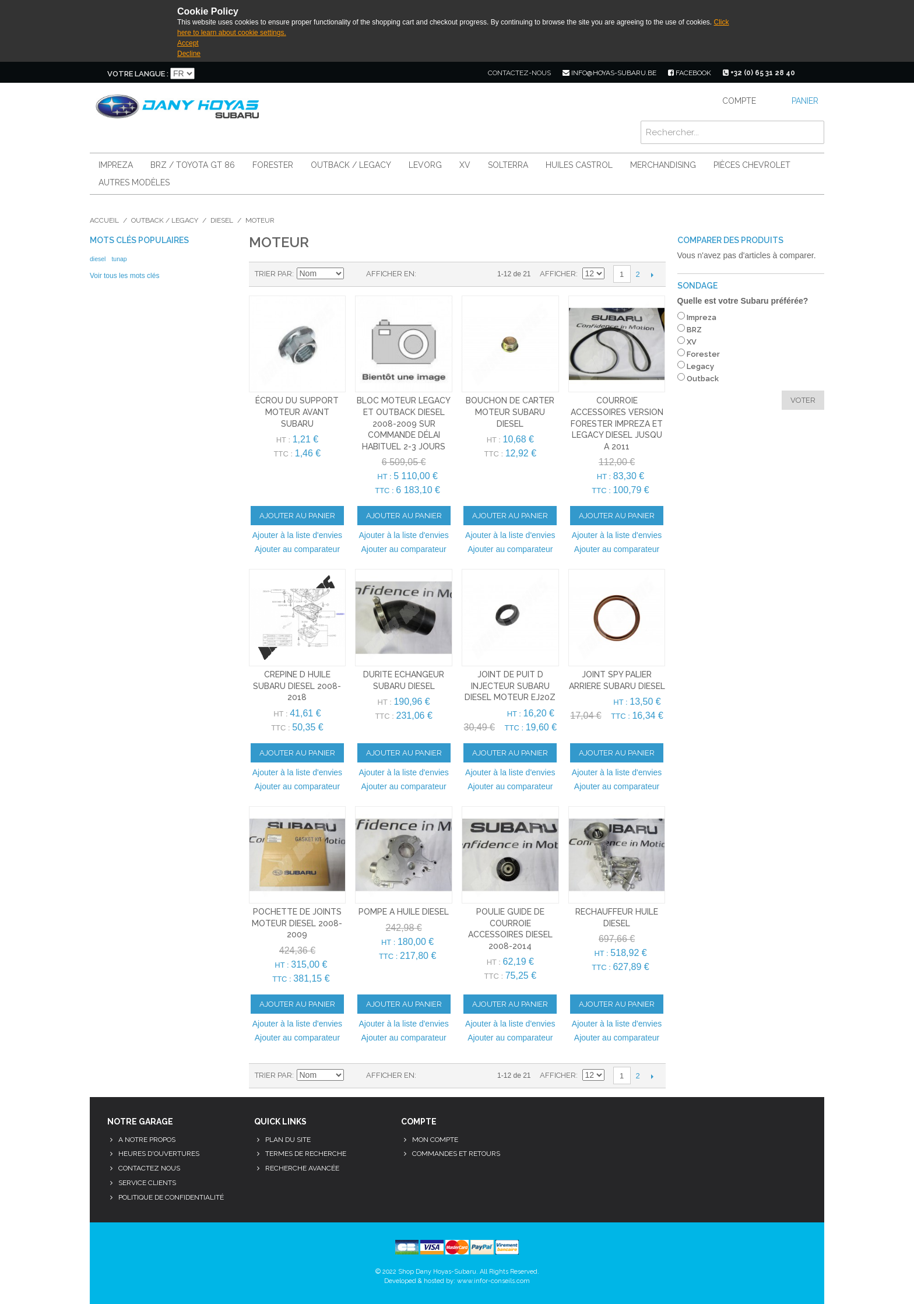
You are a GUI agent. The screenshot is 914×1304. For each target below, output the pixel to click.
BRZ (694, 329)
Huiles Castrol (579, 165)
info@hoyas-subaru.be (609, 73)
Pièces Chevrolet (751, 165)
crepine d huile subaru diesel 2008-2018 (297, 686)
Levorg (425, 165)
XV (464, 165)
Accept (188, 43)
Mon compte (435, 1140)
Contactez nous (149, 1168)
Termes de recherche (305, 1154)
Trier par (273, 273)
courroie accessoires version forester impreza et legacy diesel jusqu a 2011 (617, 423)
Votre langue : (137, 73)
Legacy (700, 366)
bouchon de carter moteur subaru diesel (510, 412)
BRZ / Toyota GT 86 (192, 165)
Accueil (104, 220)
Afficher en (390, 273)
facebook (689, 73)
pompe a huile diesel (403, 911)
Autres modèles (134, 182)
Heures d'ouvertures (158, 1154)
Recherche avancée (302, 1168)
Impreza (116, 165)
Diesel (221, 220)
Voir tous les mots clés (124, 276)
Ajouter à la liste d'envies (297, 535)
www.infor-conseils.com (493, 1281)
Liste (448, 274)
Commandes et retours (456, 1154)
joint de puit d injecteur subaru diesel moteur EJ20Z (510, 686)
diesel (98, 258)
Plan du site (288, 1140)
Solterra (508, 165)
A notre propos (146, 1140)
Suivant (652, 274)
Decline (189, 54)
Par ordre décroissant (354, 274)
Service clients (147, 1183)
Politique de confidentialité (171, 1197)
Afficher (558, 273)
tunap (118, 258)
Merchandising (663, 165)
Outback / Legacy (351, 165)
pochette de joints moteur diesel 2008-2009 (297, 923)
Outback (703, 378)
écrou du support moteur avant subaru (297, 412)
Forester (272, 165)
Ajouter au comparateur (297, 549)
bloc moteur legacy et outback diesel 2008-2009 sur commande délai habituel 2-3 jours (404, 423)
